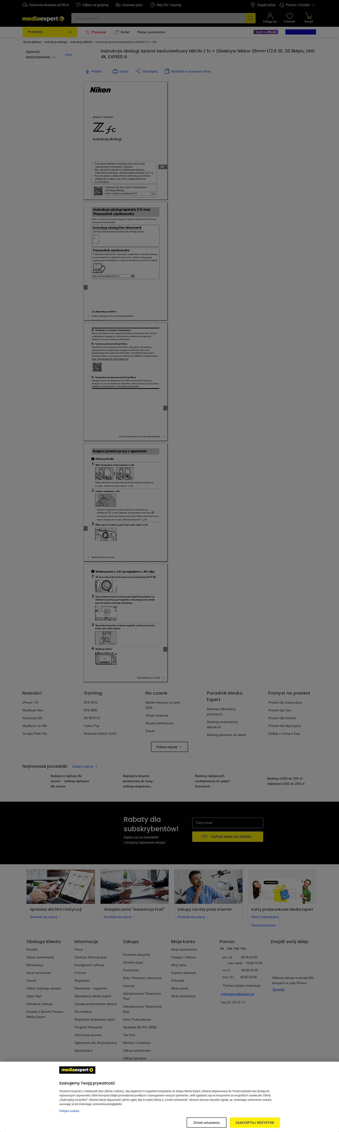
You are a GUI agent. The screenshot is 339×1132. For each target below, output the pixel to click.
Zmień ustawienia (206, 1122)
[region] (169, 1097)
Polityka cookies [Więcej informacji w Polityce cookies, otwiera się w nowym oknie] (69, 1111)
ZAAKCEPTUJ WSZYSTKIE (254, 1122)
